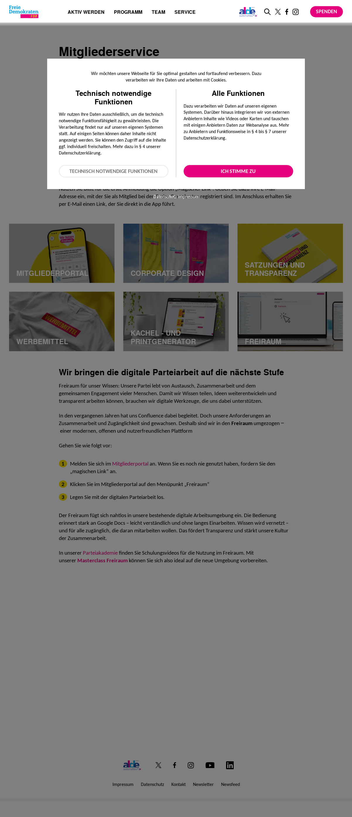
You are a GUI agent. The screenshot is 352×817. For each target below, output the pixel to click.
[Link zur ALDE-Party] (247, 11)
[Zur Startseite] (23, 11)
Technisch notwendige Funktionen (113, 171)
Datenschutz (165, 196)
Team (158, 12)
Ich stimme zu (238, 171)
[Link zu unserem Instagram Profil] (296, 12)
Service (185, 12)
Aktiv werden (86, 12)
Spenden (326, 11)
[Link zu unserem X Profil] (278, 12)
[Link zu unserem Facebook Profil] (286, 12)
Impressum (188, 196)
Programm (128, 12)
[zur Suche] (267, 12)
